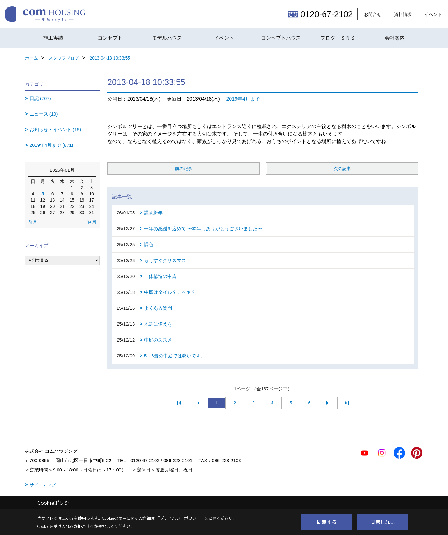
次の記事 (342, 168)
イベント (433, 14)
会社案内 (395, 38)
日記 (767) (40, 98)
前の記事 (183, 168)
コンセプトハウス (281, 38)
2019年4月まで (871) (51, 145)
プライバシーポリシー (180, 518)
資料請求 (403, 14)
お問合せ (372, 14)
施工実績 (53, 38)
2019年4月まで (243, 99)
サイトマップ (43, 484)
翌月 (91, 222)
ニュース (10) (44, 114)
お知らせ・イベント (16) (55, 129)
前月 (32, 222)
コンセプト (110, 38)
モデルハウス (167, 38)
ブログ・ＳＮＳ (337, 38)
